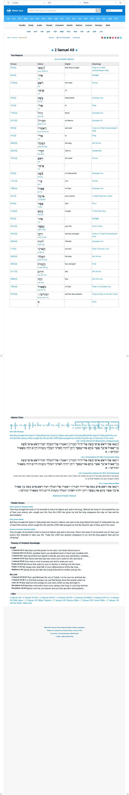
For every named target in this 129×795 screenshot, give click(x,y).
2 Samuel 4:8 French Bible (93, 600)
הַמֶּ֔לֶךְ (67, 425)
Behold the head (90, 435)
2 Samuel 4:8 (15, 597)
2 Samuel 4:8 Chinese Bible (65, 600)
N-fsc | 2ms (97, 226)
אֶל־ (93, 425)
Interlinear (114, 422)
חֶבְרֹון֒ (84, 425)
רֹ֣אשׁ (57, 425)
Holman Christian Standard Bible (22, 529)
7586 (13, 188)
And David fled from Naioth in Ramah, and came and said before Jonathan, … (51, 556)
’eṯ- (39, 79)
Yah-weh (41, 245)
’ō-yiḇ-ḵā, (42, 199)
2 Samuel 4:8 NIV (30, 597)
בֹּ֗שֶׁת (47, 425)
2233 (13, 294)
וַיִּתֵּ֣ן (11, 425)
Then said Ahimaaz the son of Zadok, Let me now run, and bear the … (49, 577)
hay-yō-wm (42, 275)
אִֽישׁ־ (102, 425)
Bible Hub (27, 603)
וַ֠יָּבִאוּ (117, 425)
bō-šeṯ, (40, 177)
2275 (13, 120)
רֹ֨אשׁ (107, 425)
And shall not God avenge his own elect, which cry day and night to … (47, 583)
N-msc (95, 83)
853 (12, 75)
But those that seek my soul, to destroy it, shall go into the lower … (47, 564)
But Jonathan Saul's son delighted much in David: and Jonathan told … (50, 553)
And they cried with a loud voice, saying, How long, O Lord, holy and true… (50, 585)
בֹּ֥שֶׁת (97, 425)
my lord (74, 438)
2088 (13, 279)
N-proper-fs (97, 120)
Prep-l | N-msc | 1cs (100, 249)
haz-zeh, (41, 282)
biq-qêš (40, 214)
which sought (33, 438)
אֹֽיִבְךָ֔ (34, 425)
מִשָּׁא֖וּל (84, 428)
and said (69, 435)
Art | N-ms (96, 143)
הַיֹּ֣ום (95, 428)
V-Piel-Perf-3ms (99, 211)
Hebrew (14, 37)
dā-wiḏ (40, 116)
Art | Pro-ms (97, 279)
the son (113, 435)
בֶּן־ (43, 425)
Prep (94, 105)
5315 (13, 226)
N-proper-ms (97, 98)
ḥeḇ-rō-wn (42, 124)
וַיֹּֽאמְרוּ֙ (78, 425)
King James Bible (16, 519)
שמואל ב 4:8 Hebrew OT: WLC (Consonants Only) (100, 457)
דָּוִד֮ (89, 425)
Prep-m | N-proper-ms (101, 286)
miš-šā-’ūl (41, 290)
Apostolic (105, 422)
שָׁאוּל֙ (39, 425)
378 (12, 98)
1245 (13, 211)
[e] (15, 68)
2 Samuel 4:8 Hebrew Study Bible (88, 422)
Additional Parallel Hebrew (64, 496)
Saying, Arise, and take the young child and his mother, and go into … (47, 570)
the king (81, 438)
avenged (67, 438)
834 (12, 203)
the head (29, 435)
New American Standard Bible (21, 507)
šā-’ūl (40, 192)
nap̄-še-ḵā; (42, 230)
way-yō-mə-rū (43, 131)
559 (12, 128)
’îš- (39, 94)
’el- (39, 109)
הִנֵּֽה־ (62, 425)
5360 (13, 264)
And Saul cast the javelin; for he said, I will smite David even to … (47, 550)
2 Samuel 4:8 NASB (83, 597)
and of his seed (106, 438)
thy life (43, 438)
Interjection (97, 151)
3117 (13, 271)
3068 (13, 241)
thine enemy (22, 438)
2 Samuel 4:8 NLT (47, 597)
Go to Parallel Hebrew (64, 59)
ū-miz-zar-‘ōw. (43, 297)
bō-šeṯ (40, 101)
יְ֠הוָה (117, 428)
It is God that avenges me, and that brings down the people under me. (49, 580)
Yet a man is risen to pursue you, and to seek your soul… (43, 561)
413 (12, 105)
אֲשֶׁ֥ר (29, 425)
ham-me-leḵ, (42, 147)
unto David (50, 435)
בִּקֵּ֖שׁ (25, 425)
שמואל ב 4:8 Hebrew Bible (109, 483)
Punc (94, 302)
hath (60, 438)
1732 (13, 113)
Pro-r (94, 203)
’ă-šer (40, 207)
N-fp (94, 264)
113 (12, 249)
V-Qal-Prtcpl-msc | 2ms (102, 196)
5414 (13, 234)
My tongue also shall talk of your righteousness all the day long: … (46, 567)
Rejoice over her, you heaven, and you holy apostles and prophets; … (49, 588)
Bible (9, 37)
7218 (13, 83)
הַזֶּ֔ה (90, 428)
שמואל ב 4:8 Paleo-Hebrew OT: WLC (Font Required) (99, 473)
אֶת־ (112, 425)
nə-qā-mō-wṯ (43, 267)
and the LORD (52, 438)
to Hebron (60, 435)
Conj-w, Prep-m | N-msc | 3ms (105, 294)
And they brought (17, 435)
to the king (77, 435)
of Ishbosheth (39, 435)
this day (89, 438)
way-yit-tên (42, 237)
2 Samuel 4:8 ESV (65, 597)
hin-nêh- (41, 154)
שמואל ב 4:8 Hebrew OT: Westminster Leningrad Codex (97, 441)
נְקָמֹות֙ (100, 428)
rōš (39, 86)
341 (12, 196)
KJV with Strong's (17, 432)
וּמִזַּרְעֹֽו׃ (78, 428)
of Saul (13, 438)
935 (12, 68)
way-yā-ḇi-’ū (43, 71)
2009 (13, 151)
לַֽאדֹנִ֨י (111, 428)
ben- (39, 184)
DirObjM (95, 75)
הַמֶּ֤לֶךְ (106, 428)
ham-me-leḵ (42, 260)
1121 (13, 181)
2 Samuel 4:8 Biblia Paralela (38, 600)
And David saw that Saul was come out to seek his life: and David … (48, 559)
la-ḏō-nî (41, 252)
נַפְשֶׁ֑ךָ (16, 425)
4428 (13, 143)
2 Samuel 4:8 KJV (101, 597)
